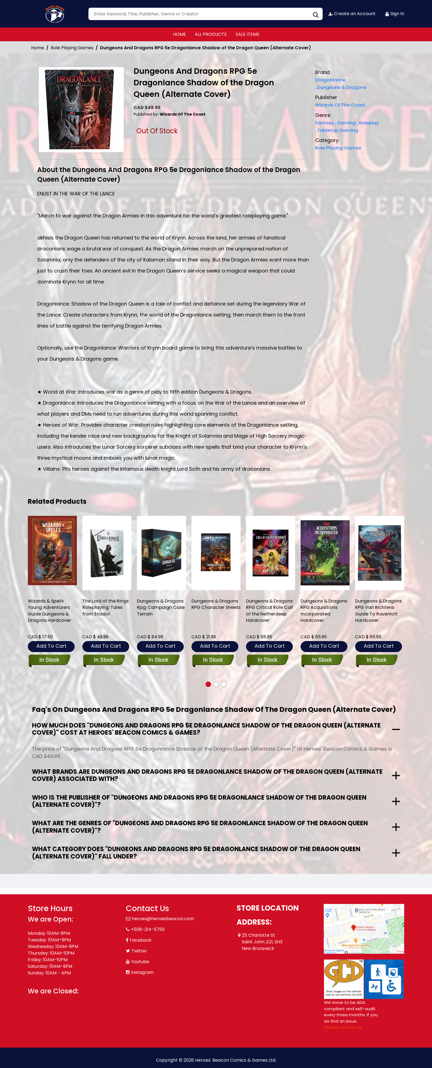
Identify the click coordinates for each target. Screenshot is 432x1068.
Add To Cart (51, 645)
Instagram (142, 972)
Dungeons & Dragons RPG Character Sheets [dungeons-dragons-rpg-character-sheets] (212, 608)
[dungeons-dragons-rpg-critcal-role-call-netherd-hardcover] (270, 553)
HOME (179, 34)
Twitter (139, 951)
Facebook (141, 940)
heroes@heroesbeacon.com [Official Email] (163, 919)
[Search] (205, 14)
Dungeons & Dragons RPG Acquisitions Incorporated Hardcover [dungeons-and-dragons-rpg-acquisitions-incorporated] (316, 615)
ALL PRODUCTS (211, 34)
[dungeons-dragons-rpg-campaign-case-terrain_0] (161, 553)
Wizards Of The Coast (342, 104)
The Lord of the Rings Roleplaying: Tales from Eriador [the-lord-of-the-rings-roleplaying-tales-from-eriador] (104, 608)
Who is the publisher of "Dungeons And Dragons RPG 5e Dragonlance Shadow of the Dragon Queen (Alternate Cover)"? (199, 801)
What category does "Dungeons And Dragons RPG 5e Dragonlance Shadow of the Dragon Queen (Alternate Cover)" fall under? (196, 852)
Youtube (140, 961)
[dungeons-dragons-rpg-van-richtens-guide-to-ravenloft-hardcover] (379, 553)
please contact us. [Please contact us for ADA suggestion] (343, 1027)
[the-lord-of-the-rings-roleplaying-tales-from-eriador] (106, 553)
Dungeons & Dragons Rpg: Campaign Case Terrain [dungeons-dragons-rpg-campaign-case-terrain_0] (156, 612)
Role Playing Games (72, 48)
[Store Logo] (55, 14)
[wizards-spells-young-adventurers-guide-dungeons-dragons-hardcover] (52, 550)
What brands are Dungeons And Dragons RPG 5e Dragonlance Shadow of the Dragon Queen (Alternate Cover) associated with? (207, 775)
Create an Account (351, 13)
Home (37, 48)
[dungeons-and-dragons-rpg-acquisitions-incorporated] (325, 553)
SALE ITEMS (247, 34)
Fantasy (325, 122)
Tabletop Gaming (338, 129)
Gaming (347, 122)
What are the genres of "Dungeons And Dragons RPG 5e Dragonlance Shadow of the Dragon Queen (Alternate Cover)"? (200, 827)
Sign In (394, 13)
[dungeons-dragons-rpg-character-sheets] (216, 553)
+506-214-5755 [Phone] (148, 929)
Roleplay (371, 122)
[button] (208, 684)
